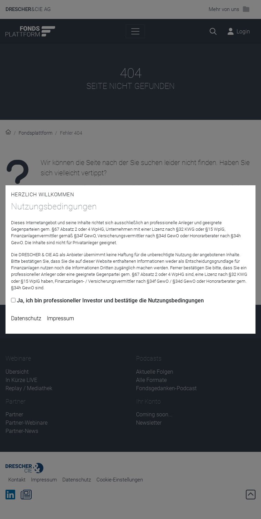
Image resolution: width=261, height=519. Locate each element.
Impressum (60, 318)
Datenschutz (26, 318)
